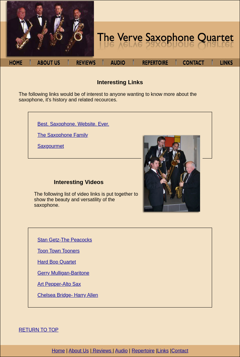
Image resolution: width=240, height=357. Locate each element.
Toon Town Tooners (58, 250)
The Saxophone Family (62, 135)
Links (162, 350)
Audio (121, 350)
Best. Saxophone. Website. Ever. (73, 124)
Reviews (102, 350)
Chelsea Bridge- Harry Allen (67, 295)
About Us (78, 350)
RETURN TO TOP (39, 329)
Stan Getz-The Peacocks (64, 239)
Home (58, 350)
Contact (179, 350)
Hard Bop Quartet (56, 262)
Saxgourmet (50, 146)
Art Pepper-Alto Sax (59, 284)
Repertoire (143, 350)
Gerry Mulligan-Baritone (63, 273)
